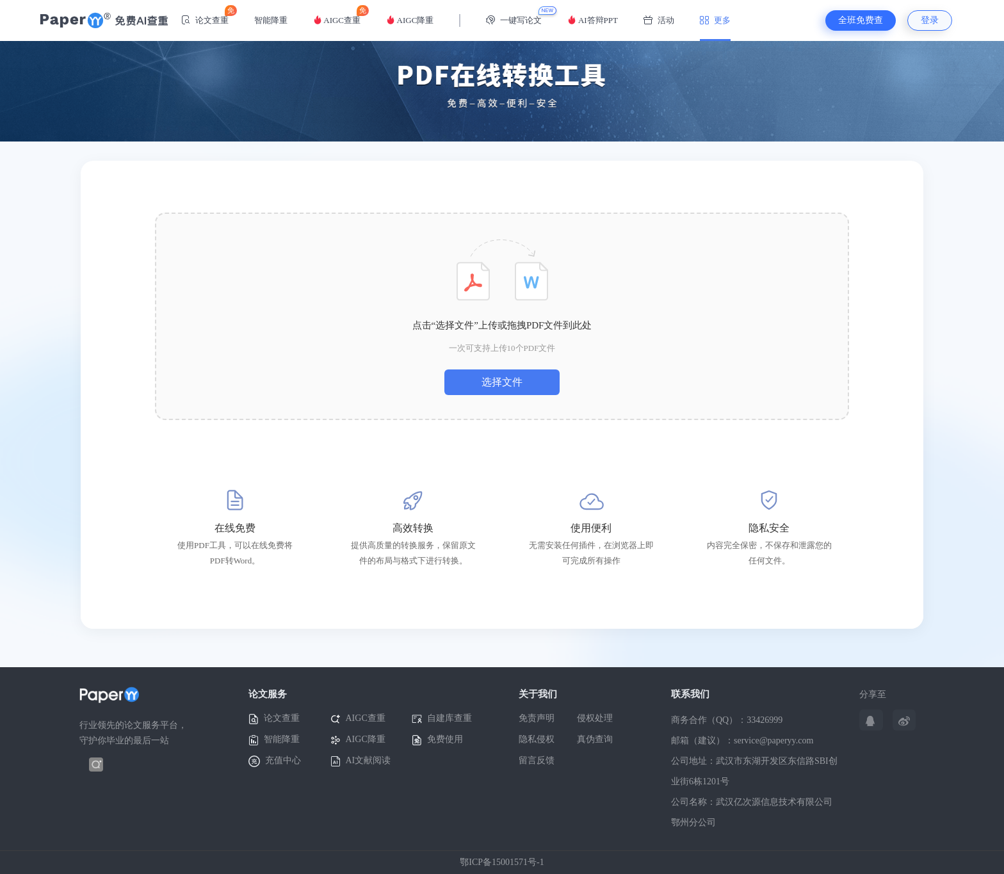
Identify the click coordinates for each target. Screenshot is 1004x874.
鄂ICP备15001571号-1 (502, 862)
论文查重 (205, 15)
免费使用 (437, 739)
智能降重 (270, 20)
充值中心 (274, 761)
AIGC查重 (336, 15)
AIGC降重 (409, 20)
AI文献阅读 (360, 761)
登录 (930, 20)
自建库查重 (442, 718)
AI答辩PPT (592, 20)
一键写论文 (514, 20)
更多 (715, 20)
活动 (659, 20)
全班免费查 (860, 20)
